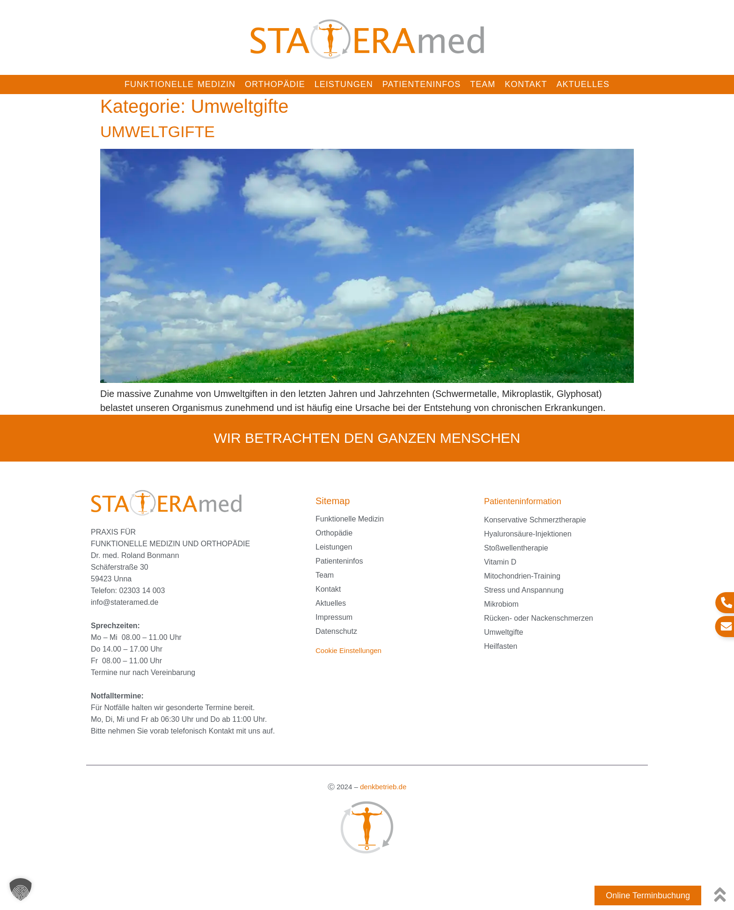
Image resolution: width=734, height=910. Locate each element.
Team (482, 84)
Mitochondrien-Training (522, 576)
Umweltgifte (503, 632)
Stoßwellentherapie (516, 548)
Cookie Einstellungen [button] (349, 650)
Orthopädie (275, 84)
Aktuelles (583, 84)
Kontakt (526, 84)
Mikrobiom (501, 604)
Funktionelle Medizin (180, 84)
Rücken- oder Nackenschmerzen (538, 618)
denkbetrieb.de (383, 787)
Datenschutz (336, 631)
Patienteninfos (421, 84)
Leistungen (344, 84)
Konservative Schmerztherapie (535, 520)
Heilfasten (500, 646)
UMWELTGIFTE (157, 131)
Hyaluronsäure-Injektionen (528, 534)
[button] (20, 889)
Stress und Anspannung (524, 590)
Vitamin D (500, 562)
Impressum (334, 617)
